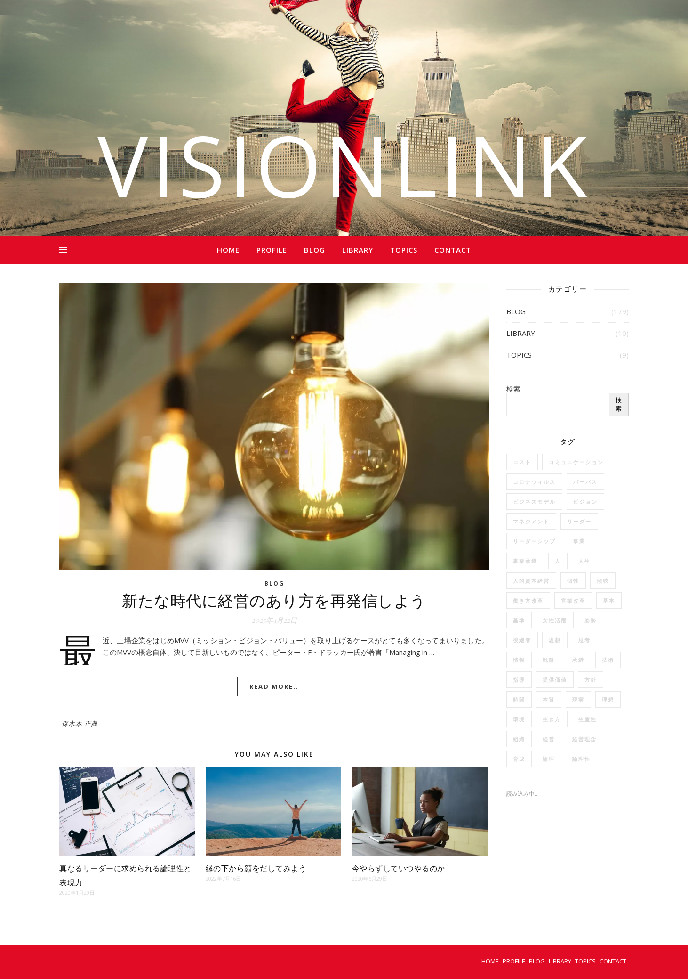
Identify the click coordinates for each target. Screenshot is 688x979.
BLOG (314, 249)
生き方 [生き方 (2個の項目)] (552, 719)
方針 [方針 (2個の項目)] (590, 679)
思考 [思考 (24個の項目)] (584, 640)
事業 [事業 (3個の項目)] (579, 541)
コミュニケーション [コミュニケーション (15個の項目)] (576, 461)
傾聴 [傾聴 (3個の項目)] (603, 580)
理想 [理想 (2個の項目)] (608, 699)
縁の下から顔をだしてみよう (257, 868)
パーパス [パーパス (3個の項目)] (585, 481)
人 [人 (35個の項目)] (558, 560)
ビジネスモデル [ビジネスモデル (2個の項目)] (534, 501)
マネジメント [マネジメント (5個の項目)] (531, 521)
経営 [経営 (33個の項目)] (549, 738)
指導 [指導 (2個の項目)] (519, 679)
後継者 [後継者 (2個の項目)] (522, 640)
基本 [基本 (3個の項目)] (609, 600)
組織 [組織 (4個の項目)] (519, 738)
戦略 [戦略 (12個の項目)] (549, 659)
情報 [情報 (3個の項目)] (519, 659)
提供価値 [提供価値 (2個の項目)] (555, 679)
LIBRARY (357, 249)
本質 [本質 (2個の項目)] (549, 699)
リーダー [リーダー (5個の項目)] (579, 521)
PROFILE (271, 249)
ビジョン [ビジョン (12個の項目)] (585, 501)
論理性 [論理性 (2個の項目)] (581, 758)
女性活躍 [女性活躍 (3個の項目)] (555, 620)
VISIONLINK (344, 164)
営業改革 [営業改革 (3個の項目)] (573, 600)
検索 (513, 388)
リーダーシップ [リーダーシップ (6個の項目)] (534, 541)
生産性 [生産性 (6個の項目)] (587, 719)
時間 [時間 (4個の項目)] (519, 699)
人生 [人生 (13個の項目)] (584, 560)
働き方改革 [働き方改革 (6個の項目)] (528, 600)
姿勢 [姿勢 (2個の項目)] (590, 620)
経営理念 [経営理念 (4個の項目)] (584, 738)
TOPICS (403, 249)
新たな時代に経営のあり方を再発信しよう (274, 599)
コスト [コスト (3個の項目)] (522, 461)
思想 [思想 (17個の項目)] (555, 640)
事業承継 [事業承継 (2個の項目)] (525, 560)
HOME (228, 249)
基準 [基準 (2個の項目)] (519, 620)
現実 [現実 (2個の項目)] (578, 699)
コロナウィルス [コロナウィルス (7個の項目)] (534, 481)
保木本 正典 (80, 723)
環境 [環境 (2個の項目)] (519, 719)
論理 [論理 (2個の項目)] (549, 758)
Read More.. (274, 686)
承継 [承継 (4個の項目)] (578, 659)
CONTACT (452, 249)
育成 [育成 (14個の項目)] (519, 758)
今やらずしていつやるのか (398, 868)
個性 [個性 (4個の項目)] (573, 580)
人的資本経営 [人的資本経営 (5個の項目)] (531, 580)
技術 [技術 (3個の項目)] (608, 659)
